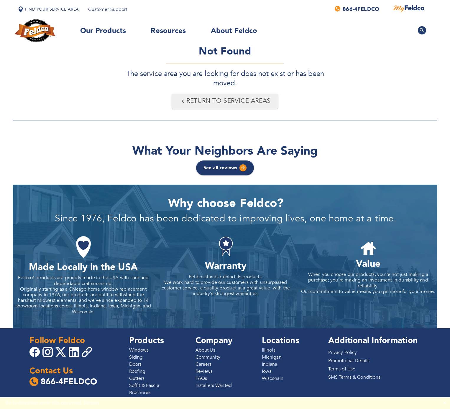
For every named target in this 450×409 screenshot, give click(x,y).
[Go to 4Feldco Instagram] (48, 351)
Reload (91, 403)
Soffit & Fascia (144, 385)
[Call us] (357, 9)
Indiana (269, 364)
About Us (205, 350)
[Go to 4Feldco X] (61, 351)
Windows (139, 350)
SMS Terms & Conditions (354, 377)
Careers (204, 364)
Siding (136, 357)
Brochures (139, 392)
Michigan (272, 357)
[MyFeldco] (409, 9)
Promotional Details (349, 360)
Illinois (268, 350)
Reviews (204, 371)
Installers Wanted (214, 385)
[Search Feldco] (421, 30)
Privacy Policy (342, 352)
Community (208, 357)
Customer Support (107, 9)
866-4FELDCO (63, 382)
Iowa (267, 371)
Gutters (137, 378)
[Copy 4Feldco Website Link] (87, 352)
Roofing (137, 371)
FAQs (201, 378)
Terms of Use (342, 369)
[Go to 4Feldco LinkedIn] (75, 351)
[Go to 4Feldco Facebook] (35, 351)
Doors (135, 364)
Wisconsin (272, 378)
